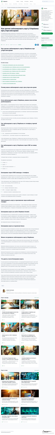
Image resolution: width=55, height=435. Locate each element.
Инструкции (26, 1)
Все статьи (37, 297)
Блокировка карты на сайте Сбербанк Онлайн (11, 77)
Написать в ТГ (47, 33)
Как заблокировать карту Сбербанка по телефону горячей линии (14, 69)
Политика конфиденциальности (5, 432)
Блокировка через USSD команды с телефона (11, 73)
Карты (5, 7)
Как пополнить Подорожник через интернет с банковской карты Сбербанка (9, 359)
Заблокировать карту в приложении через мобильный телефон (14, 75)
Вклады (22, 1)
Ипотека (31, 1)
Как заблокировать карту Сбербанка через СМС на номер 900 (14, 71)
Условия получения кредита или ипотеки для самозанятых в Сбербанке (9, 313)
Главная (17, 1)
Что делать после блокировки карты (9, 83)
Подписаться (47, 45)
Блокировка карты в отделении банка (9, 79)
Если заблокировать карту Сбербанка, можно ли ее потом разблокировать (16, 67)
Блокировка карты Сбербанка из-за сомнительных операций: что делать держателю (9, 382)
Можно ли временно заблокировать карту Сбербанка (12, 81)
